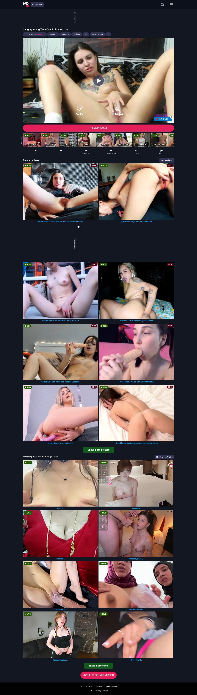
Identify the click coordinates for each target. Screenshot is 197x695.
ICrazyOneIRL (136, 660)
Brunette (65, 34)
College (76, 34)
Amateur (53, 34)
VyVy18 (60, 508)
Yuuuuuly (136, 508)
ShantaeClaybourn (60, 660)
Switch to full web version (98, 675)
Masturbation (97, 34)
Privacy (98, 691)
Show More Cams (164, 457)
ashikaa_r (60, 559)
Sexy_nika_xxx (60, 609)
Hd (86, 34)
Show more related (98, 449)
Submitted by (35, 34)
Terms (105, 691)
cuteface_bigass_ (135, 559)
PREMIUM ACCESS (99, 128)
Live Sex (37, 4)
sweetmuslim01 (136, 609)
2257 (91, 691)
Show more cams (98, 665)
